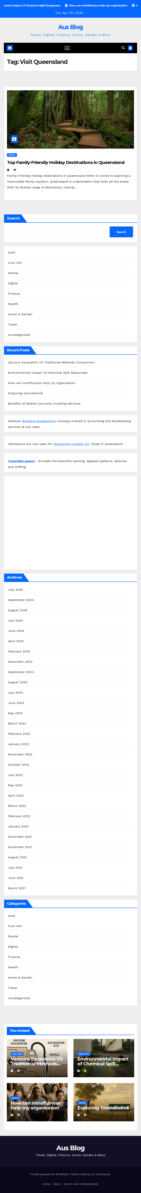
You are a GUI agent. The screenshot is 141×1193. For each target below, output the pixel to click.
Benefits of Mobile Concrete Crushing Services (44, 403)
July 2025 (15, 589)
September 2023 (21, 672)
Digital (13, 283)
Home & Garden (20, 314)
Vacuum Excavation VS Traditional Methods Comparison (51, 362)
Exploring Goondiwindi (25, 393)
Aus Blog (70, 27)
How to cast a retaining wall (81, 1184)
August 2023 (17, 682)
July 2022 (15, 775)
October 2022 (18, 764)
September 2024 (21, 600)
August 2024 (17, 610)
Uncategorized (19, 335)
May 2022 (15, 785)
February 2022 (19, 816)
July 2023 (15, 692)
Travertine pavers (21, 461)
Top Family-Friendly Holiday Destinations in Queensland (65, 162)
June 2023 (16, 703)
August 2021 (17, 857)
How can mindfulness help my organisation (41, 383)
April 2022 (16, 795)
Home (46, 1184)
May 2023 (15, 713)
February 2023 (19, 734)
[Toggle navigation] (67, 48)
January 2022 (18, 826)
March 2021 (17, 888)
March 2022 (17, 806)
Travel (12, 155)
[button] (123, 48)
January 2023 (18, 744)
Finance (14, 293)
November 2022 (20, 754)
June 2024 (16, 631)
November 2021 (20, 847)
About (57, 1184)
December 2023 (20, 662)
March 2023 (17, 723)
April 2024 (16, 641)
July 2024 (15, 620)
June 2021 (16, 878)
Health (13, 304)
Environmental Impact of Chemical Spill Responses (48, 372)
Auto (11, 252)
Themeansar (102, 1174)
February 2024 (19, 651)
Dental (13, 273)
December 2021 (20, 837)
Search (13, 218)
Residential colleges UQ (71, 444)
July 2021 (15, 867)
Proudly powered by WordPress (49, 1174)
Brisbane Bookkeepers (39, 421)
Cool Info (15, 263)
